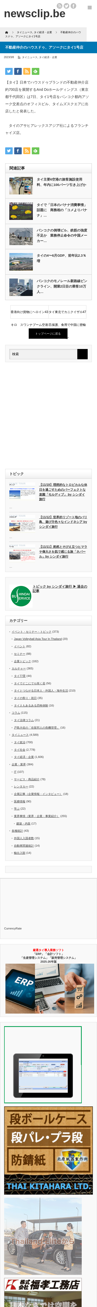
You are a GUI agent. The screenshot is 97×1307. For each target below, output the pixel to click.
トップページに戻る (48, 333)
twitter (66, 6)
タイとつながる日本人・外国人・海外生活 (41, 690)
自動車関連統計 (24, 845)
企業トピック (22, 661)
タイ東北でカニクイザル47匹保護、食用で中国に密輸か (67, 314)
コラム (16, 712)
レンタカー (21, 786)
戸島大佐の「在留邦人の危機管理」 (36, 727)
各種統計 (17, 830)
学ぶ (17, 808)
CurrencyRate (13, 928)
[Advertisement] (48, 415)
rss (59, 6)
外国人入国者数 (24, 838)
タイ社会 (19, 749)
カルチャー (19, 668)
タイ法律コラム (24, 720)
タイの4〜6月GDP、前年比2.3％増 (61, 258)
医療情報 (19, 801)
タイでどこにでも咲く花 (29, 683)
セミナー (19, 653)
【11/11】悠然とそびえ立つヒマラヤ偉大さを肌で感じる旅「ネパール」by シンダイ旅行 (63, 551)
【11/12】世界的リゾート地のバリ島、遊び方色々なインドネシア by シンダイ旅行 (63, 522)
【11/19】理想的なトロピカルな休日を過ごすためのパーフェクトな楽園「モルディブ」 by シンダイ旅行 (63, 492)
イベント (19, 646)
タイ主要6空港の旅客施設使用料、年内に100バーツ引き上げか (61, 182)
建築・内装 (23, 823)
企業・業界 (19, 764)
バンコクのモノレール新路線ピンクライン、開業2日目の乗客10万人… (62, 286)
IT (15, 771)
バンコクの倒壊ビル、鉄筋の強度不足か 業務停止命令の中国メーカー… (62, 235)
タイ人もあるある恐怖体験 (31, 705)
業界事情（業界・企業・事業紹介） (36, 816)
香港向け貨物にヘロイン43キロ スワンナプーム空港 (29, 314)
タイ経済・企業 (48, 57)
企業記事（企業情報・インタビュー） (38, 793)
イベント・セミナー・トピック (31, 631)
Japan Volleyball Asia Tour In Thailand (38, 638)
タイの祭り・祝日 (25, 698)
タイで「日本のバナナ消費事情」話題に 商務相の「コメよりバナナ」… (62, 210)
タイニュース (30, 57)
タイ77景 (20, 675)
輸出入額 (19, 852)
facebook (73, 6)
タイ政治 (19, 742)
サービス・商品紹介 (27, 779)
